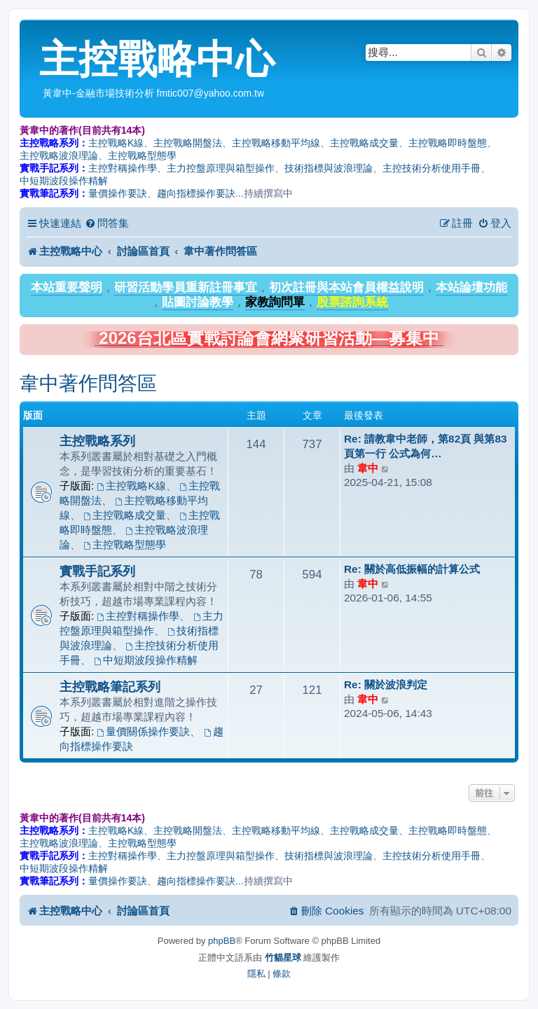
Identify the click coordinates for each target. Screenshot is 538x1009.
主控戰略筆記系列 (110, 686)
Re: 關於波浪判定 (385, 684)
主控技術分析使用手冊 (431, 168)
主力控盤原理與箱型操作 (221, 168)
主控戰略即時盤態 (447, 142)
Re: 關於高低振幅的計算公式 (412, 569)
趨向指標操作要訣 (196, 193)
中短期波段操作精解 (64, 180)
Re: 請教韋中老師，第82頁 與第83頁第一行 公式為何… (425, 446)
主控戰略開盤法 (187, 142)
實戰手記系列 (97, 571)
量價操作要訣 (117, 193)
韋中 (367, 468)
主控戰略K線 (116, 142)
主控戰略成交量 (364, 142)
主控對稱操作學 (122, 168)
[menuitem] (107, 223)
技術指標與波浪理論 (328, 168)
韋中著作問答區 (88, 383)
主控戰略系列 (97, 440)
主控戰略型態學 (142, 155)
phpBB (221, 940)
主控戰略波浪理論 (59, 155)
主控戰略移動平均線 (276, 142)
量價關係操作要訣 (144, 731)
